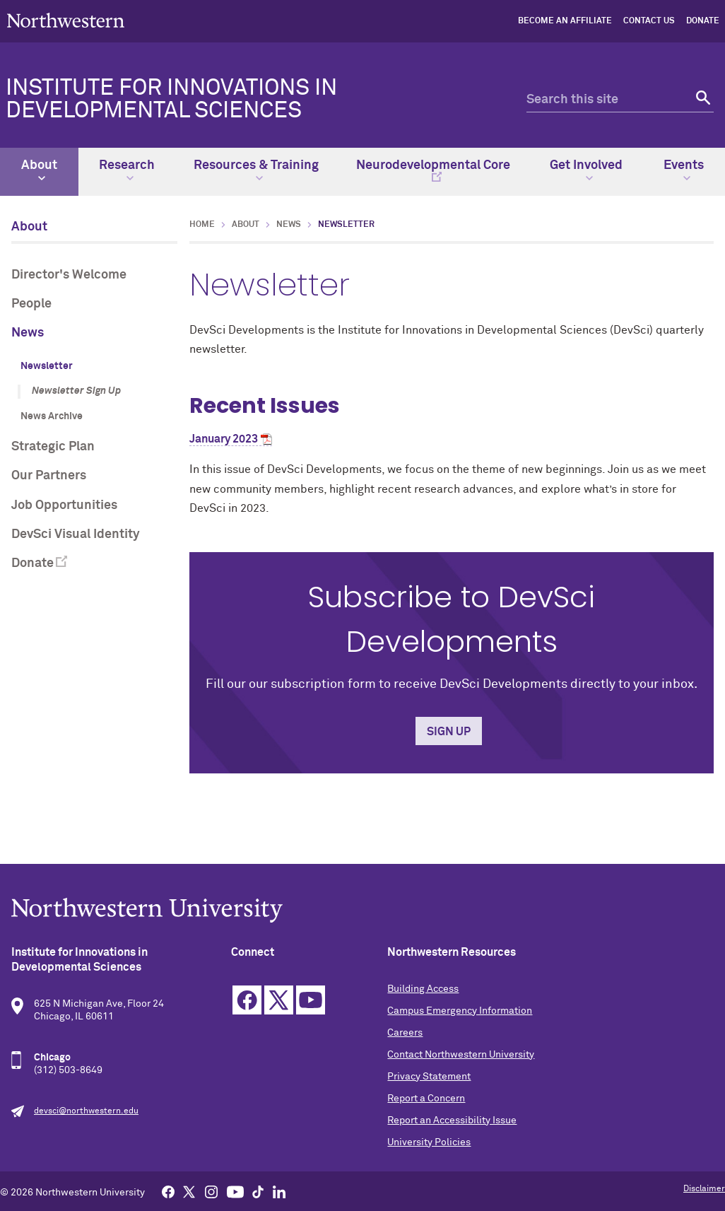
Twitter (278, 999)
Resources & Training (256, 170)
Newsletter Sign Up (76, 391)
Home (202, 225)
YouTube (310, 999)
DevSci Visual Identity (75, 534)
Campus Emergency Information (459, 1011)
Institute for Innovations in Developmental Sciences (171, 99)
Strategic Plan (53, 446)
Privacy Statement (429, 1077)
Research (127, 170)
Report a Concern (426, 1099)
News (27, 333)
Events (684, 170)
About (39, 170)
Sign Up (449, 731)
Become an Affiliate (565, 21)
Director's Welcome (68, 275)
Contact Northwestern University (460, 1055)
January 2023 (223, 439)
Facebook (246, 999)
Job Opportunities (64, 505)
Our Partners (48, 475)
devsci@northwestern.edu (86, 1111)
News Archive (51, 416)
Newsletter (46, 366)
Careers (405, 1033)
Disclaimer (704, 1189)
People (31, 304)
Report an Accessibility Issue (452, 1120)
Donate (702, 21)
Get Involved (586, 170)
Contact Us (649, 21)
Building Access (423, 989)
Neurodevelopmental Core (433, 165)
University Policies (429, 1142)
